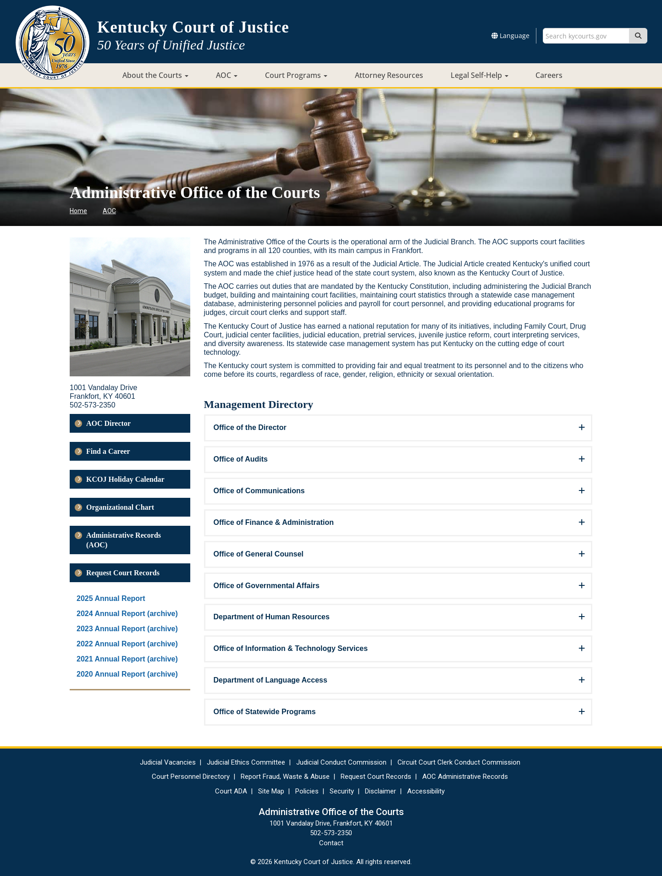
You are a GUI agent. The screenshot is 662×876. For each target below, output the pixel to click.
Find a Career (108, 451)
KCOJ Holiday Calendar (125, 479)
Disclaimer (380, 791)
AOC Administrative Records (465, 776)
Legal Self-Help (479, 75)
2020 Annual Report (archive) (127, 674)
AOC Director (108, 423)
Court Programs (296, 75)
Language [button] (510, 35)
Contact (331, 843)
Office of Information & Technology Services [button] (291, 648)
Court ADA (231, 791)
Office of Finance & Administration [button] (274, 522)
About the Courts (155, 75)
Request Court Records (123, 573)
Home (78, 211)
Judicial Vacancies (168, 762)
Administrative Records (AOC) (123, 540)
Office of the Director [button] (250, 427)
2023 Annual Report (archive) (127, 629)
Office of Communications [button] (259, 491)
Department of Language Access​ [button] (270, 680)
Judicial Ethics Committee (246, 762)
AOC (226, 75)
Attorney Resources (389, 75)
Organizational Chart (120, 507)
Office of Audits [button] (241, 459)
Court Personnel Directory (191, 776)
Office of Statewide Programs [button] (265, 712)
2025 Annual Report (111, 598)
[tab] (398, 428)
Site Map (271, 791)
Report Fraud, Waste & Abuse (285, 776)
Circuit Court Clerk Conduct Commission (458, 762)
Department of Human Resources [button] (272, 617)
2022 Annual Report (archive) (127, 644)
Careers (549, 75)
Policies (307, 791)
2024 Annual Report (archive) (127, 613)
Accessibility (426, 791)
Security (342, 791)
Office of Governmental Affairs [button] (267, 586)
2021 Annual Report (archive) (127, 659)
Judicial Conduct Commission (341, 762)
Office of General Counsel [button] (258, 554)
